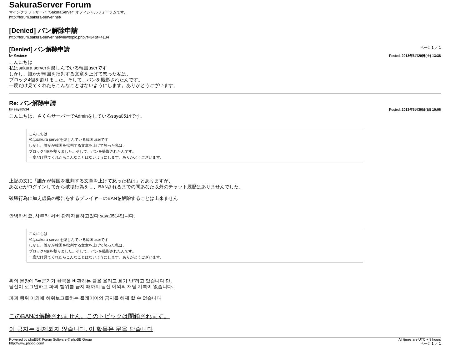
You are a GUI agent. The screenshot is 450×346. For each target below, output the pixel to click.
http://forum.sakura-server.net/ (35, 17)
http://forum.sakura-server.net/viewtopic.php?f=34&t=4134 (59, 37)
